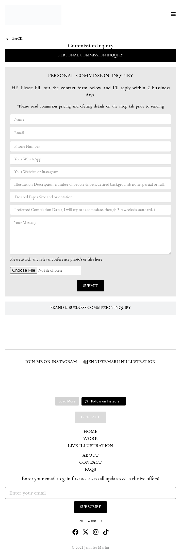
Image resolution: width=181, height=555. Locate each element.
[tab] (90, 55)
